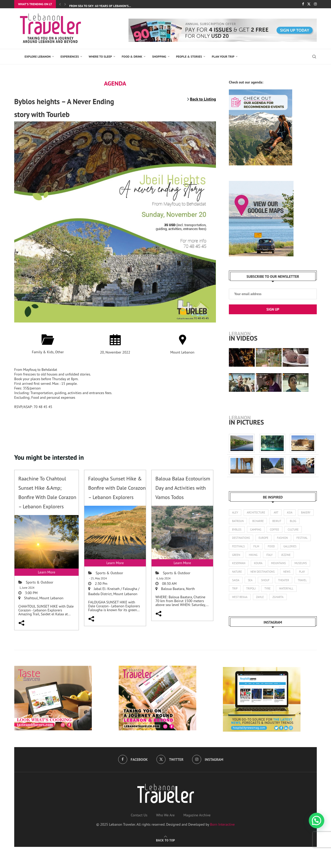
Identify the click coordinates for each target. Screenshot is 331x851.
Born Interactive (222, 828)
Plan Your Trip (223, 56)
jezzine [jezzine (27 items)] (237, 566)
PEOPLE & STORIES (189, 56)
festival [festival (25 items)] (238, 548)
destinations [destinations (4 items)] (261, 539)
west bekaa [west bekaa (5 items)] (264, 601)
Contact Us (139, 819)
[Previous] (60, 4)
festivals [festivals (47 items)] (259, 548)
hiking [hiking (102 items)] (276, 557)
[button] (316, 820)
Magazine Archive (196, 819)
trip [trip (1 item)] (273, 592)
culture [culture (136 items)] (238, 539)
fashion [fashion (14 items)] (304, 539)
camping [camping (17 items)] (272, 530)
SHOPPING (159, 56)
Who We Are (165, 819)
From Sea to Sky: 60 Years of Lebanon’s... (100, 6)
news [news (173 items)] (235, 583)
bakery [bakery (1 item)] (237, 521)
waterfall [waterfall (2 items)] (239, 601)
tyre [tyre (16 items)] (307, 592)
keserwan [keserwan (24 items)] (258, 566)
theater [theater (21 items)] (238, 592)
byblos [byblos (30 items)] (252, 530)
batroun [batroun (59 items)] (257, 521)
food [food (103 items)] (293, 548)
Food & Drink (132, 56)
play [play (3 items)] (252, 583)
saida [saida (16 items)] (267, 583)
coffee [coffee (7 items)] (292, 530)
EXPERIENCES (70, 56)
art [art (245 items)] (277, 513)
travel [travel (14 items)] (257, 592)
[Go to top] (165, 844)
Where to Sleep (100, 56)
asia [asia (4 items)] (292, 513)
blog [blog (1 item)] (235, 530)
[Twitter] (309, 4)
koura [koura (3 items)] (278, 566)
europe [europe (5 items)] (285, 539)
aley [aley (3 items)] (235, 513)
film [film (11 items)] (278, 548)
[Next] (65, 4)
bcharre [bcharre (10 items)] (278, 521)
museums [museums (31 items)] (238, 574)
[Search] (314, 56)
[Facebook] (303, 4)
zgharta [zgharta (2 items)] (303, 601)
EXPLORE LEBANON (38, 56)
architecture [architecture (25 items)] (256, 513)
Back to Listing (203, 99)
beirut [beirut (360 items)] (297, 521)
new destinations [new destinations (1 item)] (285, 574)
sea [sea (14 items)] (282, 583)
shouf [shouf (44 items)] (298, 583)
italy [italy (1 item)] (293, 557)
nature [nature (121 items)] (259, 574)
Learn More (46, 572)
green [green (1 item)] (259, 557)
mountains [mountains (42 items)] (298, 566)
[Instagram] (315, 4)
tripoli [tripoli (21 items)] (290, 592)
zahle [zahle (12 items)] (285, 601)
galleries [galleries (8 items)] (239, 557)
